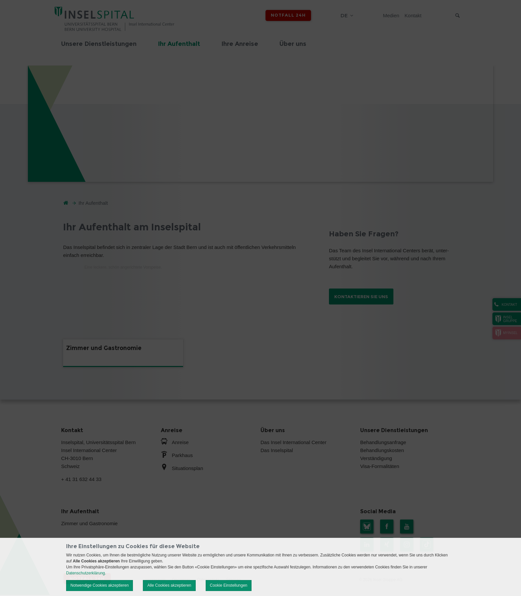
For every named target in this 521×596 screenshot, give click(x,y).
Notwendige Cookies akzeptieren (99, 585)
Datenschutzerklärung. (86, 573)
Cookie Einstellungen (229, 585)
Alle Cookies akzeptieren (169, 585)
